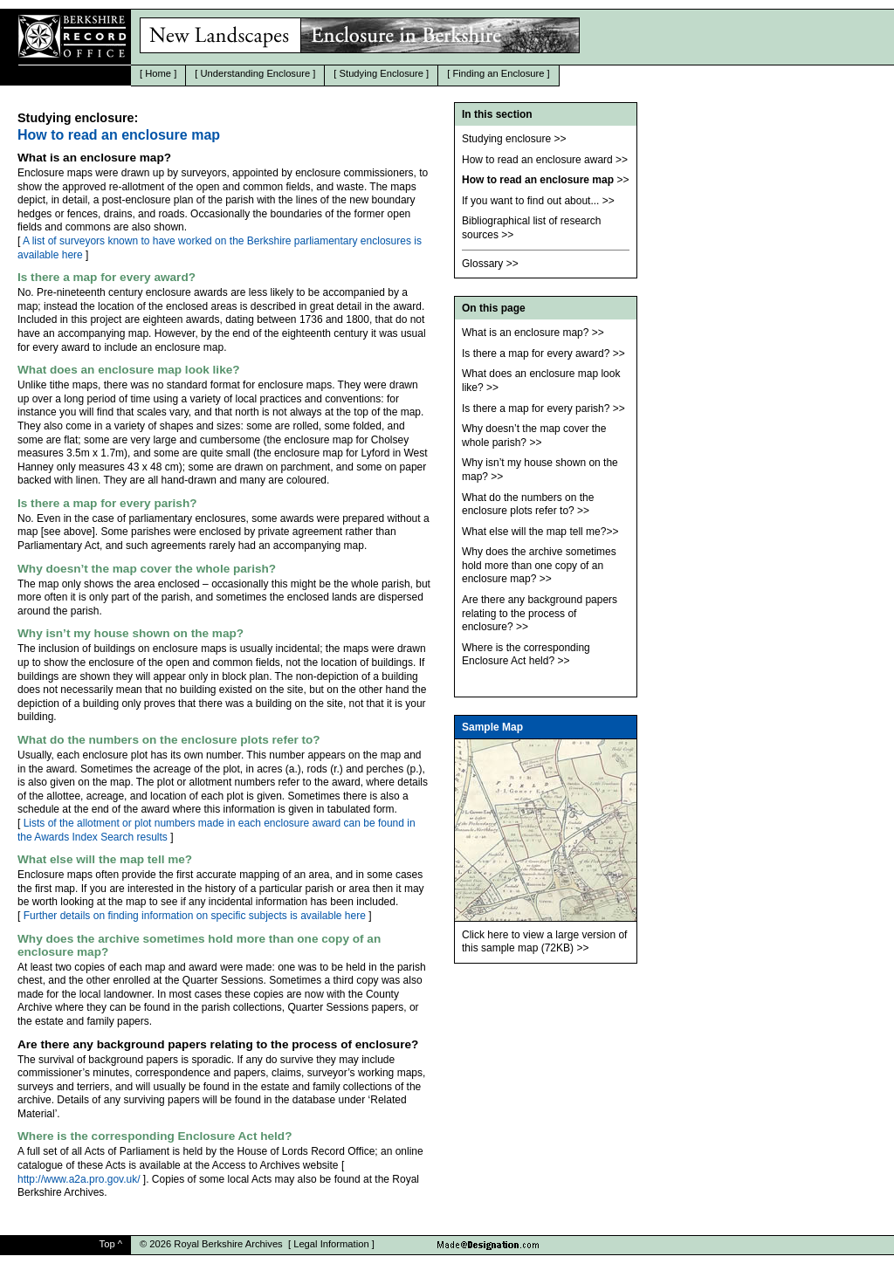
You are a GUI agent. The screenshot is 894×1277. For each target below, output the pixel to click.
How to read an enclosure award (537, 160)
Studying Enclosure (381, 73)
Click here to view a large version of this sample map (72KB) (544, 942)
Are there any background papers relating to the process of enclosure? (539, 613)
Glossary (482, 263)
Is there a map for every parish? (535, 408)
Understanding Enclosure (256, 73)
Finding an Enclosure (498, 73)
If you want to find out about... (530, 201)
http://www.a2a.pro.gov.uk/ (79, 1179)
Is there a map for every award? (535, 353)
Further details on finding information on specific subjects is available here (195, 916)
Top (107, 1244)
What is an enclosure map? (525, 332)
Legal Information (330, 1244)
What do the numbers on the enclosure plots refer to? (528, 504)
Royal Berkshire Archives (228, 1244)
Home (158, 73)
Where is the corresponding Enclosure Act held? (526, 655)
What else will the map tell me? (534, 531)
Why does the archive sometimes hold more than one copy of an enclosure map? (539, 565)
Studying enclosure (506, 139)
